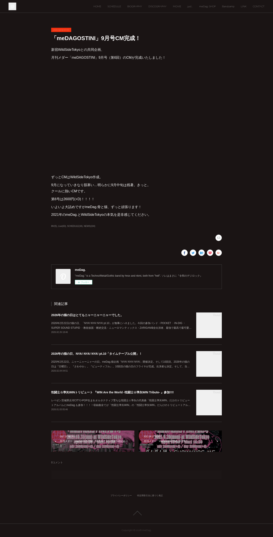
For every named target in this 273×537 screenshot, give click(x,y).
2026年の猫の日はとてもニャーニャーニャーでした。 (87, 315)
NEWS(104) (89, 226)
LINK (243, 6)
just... (190, 6)
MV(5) (54, 226)
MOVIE (177, 6)
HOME (97, 6)
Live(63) (62, 226)
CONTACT (258, 6)
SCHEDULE (114, 6)
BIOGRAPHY (134, 6)
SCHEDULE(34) (75, 226)
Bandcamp (228, 6)
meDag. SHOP (207, 6)
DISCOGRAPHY (157, 6)
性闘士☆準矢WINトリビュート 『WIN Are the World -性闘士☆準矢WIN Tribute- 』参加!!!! (112, 392)
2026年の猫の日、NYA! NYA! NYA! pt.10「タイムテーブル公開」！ (96, 353)
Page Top (136, 513)
